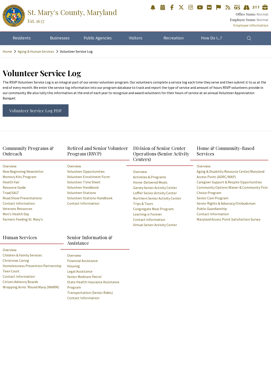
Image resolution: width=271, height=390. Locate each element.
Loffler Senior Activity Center (155, 193)
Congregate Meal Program (153, 209)
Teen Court (11, 271)
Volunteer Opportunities (86, 171)
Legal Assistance (79, 271)
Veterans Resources (17, 208)
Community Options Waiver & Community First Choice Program (232, 190)
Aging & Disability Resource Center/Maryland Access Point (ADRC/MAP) (230, 174)
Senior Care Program (212, 198)
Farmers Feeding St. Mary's (23, 219)
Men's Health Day (16, 214)
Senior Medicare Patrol (84, 276)
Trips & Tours (143, 203)
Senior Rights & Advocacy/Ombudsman (226, 203)
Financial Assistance (82, 260)
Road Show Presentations (22, 198)
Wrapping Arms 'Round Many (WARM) (31, 287)
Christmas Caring (16, 260)
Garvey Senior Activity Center (155, 187)
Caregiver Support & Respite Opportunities (229, 182)
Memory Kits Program (19, 177)
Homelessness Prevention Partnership (32, 266)
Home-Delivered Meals (150, 182)
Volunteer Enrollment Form (88, 177)
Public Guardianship (212, 208)
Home (7, 51)
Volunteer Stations (81, 192)
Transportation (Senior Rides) (90, 292)
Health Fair (11, 182)
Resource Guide (14, 187)
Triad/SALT (11, 192)
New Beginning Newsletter (23, 171)
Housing (73, 266)
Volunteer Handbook (83, 187)
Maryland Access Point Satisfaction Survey (228, 219)
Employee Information (250, 25)
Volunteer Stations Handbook (89, 198)
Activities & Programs (149, 177)
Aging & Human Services (36, 51)
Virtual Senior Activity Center (155, 225)
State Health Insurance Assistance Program (93, 284)
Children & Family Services (22, 255)
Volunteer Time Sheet (83, 182)
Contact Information (19, 203)
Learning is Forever (147, 214)
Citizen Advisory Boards (20, 281)
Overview (9, 166)
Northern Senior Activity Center (157, 198)
